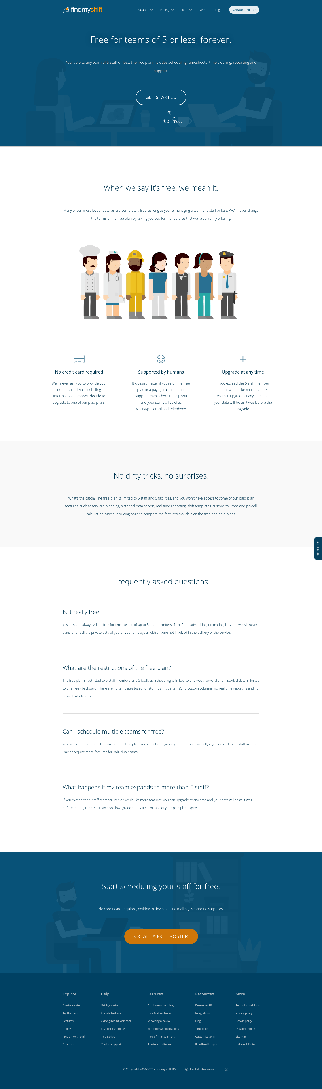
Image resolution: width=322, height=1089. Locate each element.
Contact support (111, 1044)
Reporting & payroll (159, 1021)
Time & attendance (159, 1013)
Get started (161, 97)
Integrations (202, 1013)
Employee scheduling (160, 1005)
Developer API (204, 1005)
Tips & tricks (108, 1037)
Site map (241, 1037)
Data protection (245, 1029)
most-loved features (98, 210)
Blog (198, 1021)
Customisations (204, 1037)
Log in (219, 10)
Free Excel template (207, 1044)
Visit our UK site (245, 1044)
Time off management (161, 1037)
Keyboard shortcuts (113, 1029)
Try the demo (71, 1013)
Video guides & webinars (116, 1021)
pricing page (128, 514)
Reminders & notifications (163, 1029)
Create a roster (244, 10)
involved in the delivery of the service (202, 632)
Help (184, 10)
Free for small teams (159, 1044)
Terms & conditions (247, 1005)
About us (68, 1044)
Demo (203, 10)
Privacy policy (244, 1013)
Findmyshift (100, 1069)
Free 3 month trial (73, 1037)
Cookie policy (244, 1021)
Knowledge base (111, 1013)
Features (142, 10)
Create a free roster (161, 936)
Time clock (201, 1029)
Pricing (164, 10)
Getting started (110, 1005)
